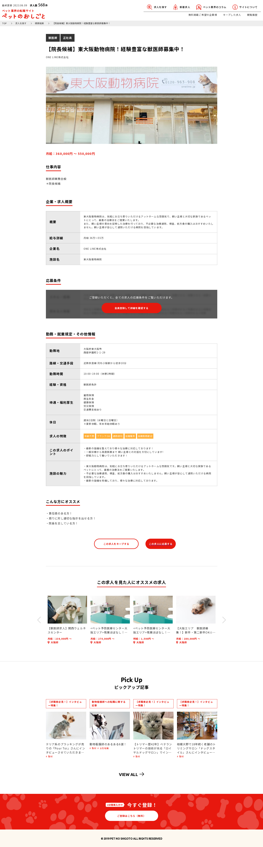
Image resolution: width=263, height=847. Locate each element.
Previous (39, 620)
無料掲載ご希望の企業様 (202, 15)
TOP (4, 23)
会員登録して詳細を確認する (132, 308)
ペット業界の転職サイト (23, 14)
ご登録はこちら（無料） (131, 816)
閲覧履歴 (252, 15)
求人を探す (20, 23)
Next (224, 620)
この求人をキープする (116, 544)
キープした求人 (232, 15)
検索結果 (39, 23)
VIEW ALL (131, 774)
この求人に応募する (160, 544)
